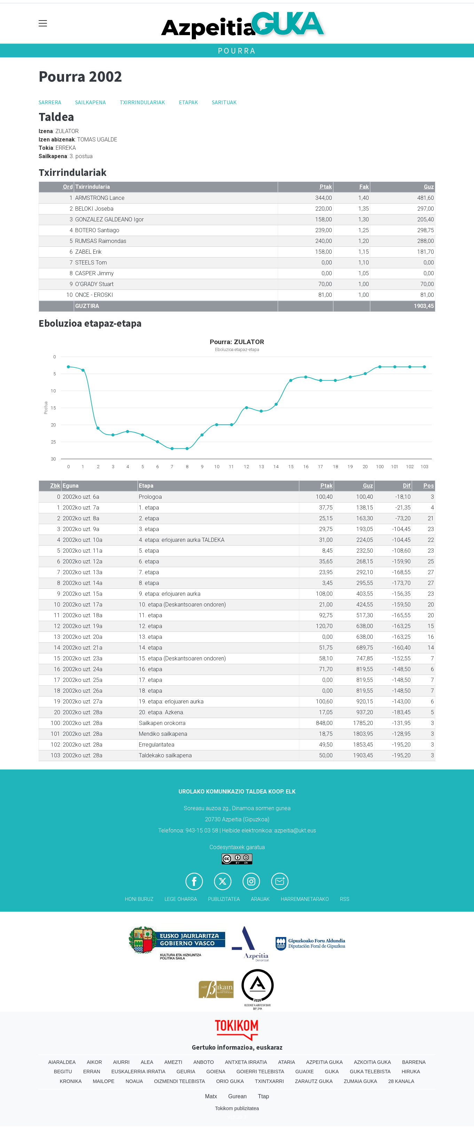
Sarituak (224, 102)
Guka (332, 1071)
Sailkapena (90, 102)
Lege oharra (181, 899)
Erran (91, 1071)
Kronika (71, 1081)
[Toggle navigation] (42, 23)
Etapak (188, 102)
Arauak (260, 899)
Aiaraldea (62, 1062)
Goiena (215, 1071)
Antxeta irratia (246, 1062)
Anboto (203, 1062)
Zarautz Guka (314, 1081)
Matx (211, 1096)
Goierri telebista (260, 1071)
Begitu (63, 1071)
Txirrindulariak (142, 102)
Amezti (173, 1062)
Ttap (263, 1096)
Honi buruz (139, 899)
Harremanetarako (305, 899)
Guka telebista (370, 1071)
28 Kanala (401, 1081)
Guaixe (304, 1071)
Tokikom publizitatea (237, 1108)
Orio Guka (230, 1081)
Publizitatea (224, 899)
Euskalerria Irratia (138, 1071)
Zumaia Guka (360, 1081)
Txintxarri (269, 1081)
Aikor (94, 1062)
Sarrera (50, 102)
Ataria (286, 1062)
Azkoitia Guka (372, 1062)
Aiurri (121, 1062)
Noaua (134, 1081)
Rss (344, 899)
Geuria (185, 1071)
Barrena (414, 1062)
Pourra (237, 50)
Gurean (237, 1096)
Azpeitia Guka (324, 1062)
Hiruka (411, 1071)
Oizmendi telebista (179, 1081)
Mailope (103, 1081)
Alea (147, 1062)
